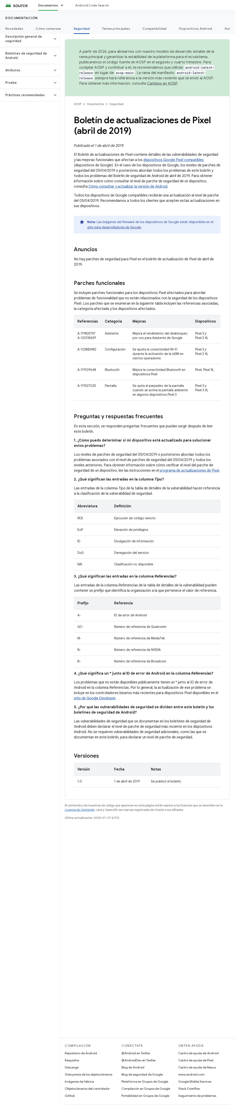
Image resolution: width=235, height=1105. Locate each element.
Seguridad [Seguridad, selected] (82, 29)
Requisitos (72, 1060)
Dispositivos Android (195, 29)
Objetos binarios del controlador (87, 1089)
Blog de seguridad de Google (142, 1074)
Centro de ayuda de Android (198, 1053)
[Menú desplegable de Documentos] (64, 5)
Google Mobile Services (194, 1082)
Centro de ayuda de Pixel (195, 1060)
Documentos (95, 104)
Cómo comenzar (48, 29)
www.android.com (191, 1074)
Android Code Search (92, 5)
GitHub (70, 1096)
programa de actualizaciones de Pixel (189, 470)
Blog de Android (132, 1067)
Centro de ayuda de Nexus (197, 1067)
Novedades (14, 29)
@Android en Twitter (135, 1053)
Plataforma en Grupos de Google (144, 1082)
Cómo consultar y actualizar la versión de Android (128, 186)
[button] (26, 39)
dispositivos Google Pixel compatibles (173, 160)
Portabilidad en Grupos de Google (145, 1096)
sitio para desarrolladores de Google (114, 227)
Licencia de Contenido (79, 810)
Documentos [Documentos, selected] (48, 5)
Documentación (21, 18)
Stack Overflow (189, 1089)
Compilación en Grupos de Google (145, 1089)
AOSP (77, 104)
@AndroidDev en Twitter (138, 1060)
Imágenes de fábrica (79, 1082)
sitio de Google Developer (95, 698)
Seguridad (116, 104)
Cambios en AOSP (162, 83)
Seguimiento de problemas (197, 1096)
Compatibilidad (155, 29)
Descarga (72, 1067)
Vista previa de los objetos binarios (88, 1074)
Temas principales (116, 29)
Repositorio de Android (81, 1053)
